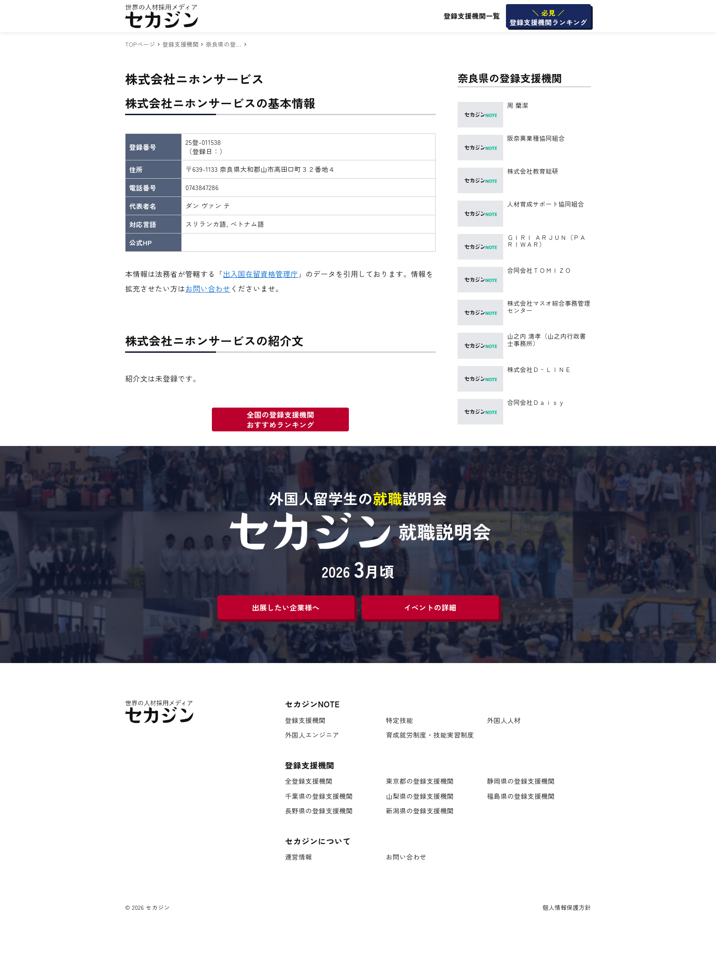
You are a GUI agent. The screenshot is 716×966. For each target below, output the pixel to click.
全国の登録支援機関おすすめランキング (280, 419)
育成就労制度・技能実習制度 (430, 735)
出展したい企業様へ (286, 607)
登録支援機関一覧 (471, 16)
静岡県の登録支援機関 (521, 781)
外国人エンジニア (312, 735)
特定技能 (399, 720)
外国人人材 (504, 720)
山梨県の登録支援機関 (420, 796)
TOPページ (140, 44)
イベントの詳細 (430, 607)
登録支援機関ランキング (548, 17)
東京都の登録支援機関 (420, 781)
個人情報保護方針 (566, 907)
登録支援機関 (180, 44)
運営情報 (298, 857)
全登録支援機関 (308, 781)
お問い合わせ (208, 288)
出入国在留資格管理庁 (260, 273)
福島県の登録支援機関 (521, 796)
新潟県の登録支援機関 (420, 811)
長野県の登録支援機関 (319, 811)
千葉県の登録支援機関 (319, 796)
